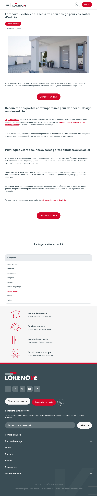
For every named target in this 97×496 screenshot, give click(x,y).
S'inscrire (84, 425)
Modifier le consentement (72, 489)
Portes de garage (14, 287)
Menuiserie (11, 273)
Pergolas (10, 278)
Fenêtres (10, 269)
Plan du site (34, 489)
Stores (9, 296)
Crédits (57, 489)
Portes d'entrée (13, 291)
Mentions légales (21, 489)
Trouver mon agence (17, 401)
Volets (9, 300)
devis (86, 4)
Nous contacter (47, 489)
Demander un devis (48, 97)
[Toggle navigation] (7, 4)
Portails (10, 282)
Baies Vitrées (12, 264)
